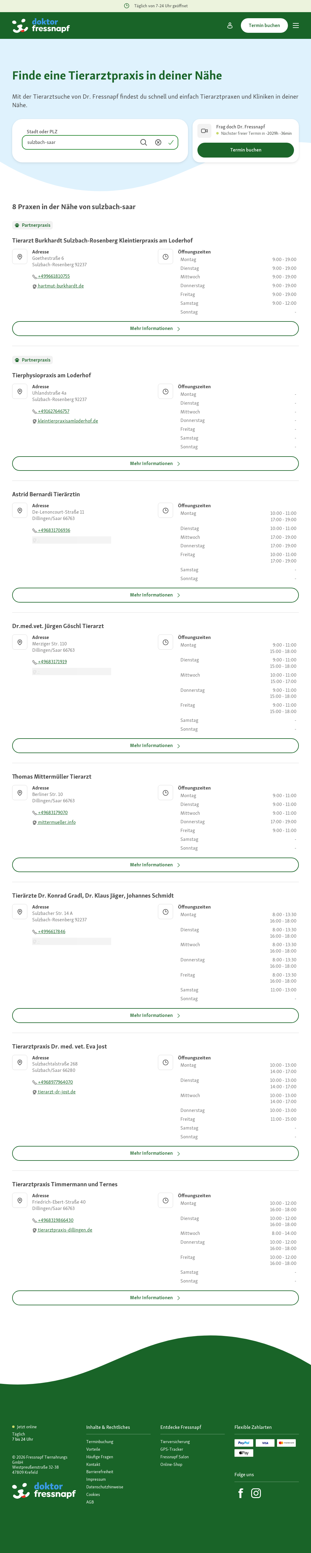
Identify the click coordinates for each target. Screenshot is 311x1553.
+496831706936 (51, 530)
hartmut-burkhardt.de (58, 286)
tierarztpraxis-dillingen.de (62, 1230)
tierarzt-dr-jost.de (54, 1092)
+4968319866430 (52, 1220)
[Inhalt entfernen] (158, 142)
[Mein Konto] (230, 25)
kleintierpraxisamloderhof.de (65, 421)
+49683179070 (50, 812)
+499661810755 (51, 276)
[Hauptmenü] (296, 25)
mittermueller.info (54, 822)
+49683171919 (49, 661)
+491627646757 (50, 411)
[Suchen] (143, 142)
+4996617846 (48, 931)
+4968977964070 (52, 1082)
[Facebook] (240, 1493)
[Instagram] (256, 1493)
